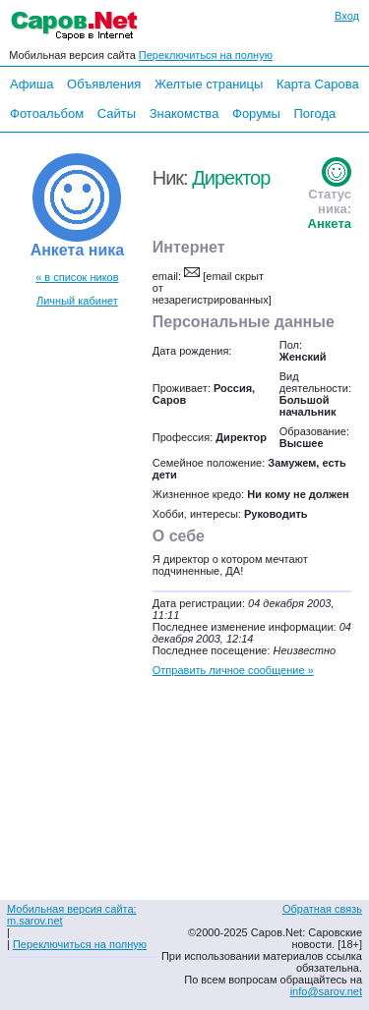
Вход (347, 16)
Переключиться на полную (206, 55)
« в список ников (76, 277)
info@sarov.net (326, 991)
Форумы (256, 113)
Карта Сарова (318, 84)
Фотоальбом (47, 113)
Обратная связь (322, 909)
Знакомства (184, 113)
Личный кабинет (77, 301)
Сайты (116, 113)
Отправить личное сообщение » (233, 670)
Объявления (104, 84)
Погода (314, 113)
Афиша (31, 84)
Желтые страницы (209, 84)
